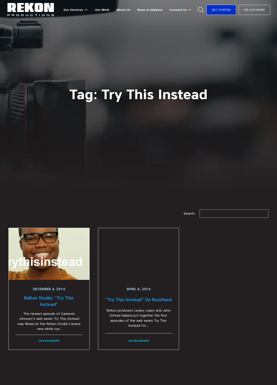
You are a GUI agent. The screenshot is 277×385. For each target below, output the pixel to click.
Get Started (221, 9)
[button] (76, 9)
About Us (123, 9)
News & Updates (150, 9)
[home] (31, 10)
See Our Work (254, 9)
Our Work (102, 9)
